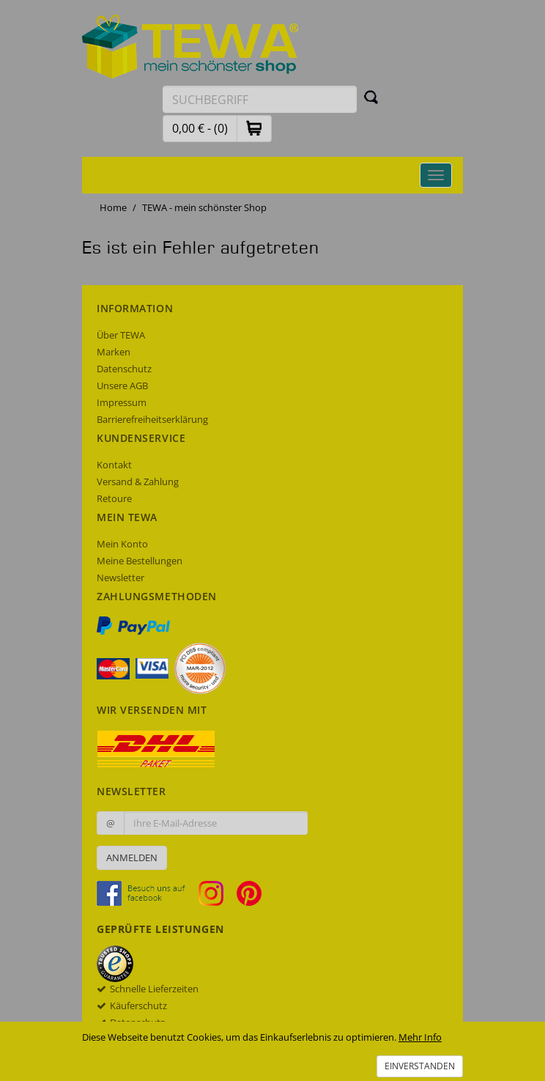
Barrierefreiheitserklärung (152, 419)
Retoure (114, 498)
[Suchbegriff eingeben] (260, 99)
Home (113, 207)
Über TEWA (121, 335)
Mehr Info (420, 1037)
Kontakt (114, 464)
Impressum (122, 402)
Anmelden (131, 857)
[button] (254, 128)
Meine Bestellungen (139, 560)
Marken (113, 351)
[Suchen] (371, 97)
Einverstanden (420, 1066)
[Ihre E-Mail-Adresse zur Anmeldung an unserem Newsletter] (216, 823)
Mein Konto (122, 543)
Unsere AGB (122, 385)
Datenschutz (124, 368)
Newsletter (120, 577)
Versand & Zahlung (138, 481)
